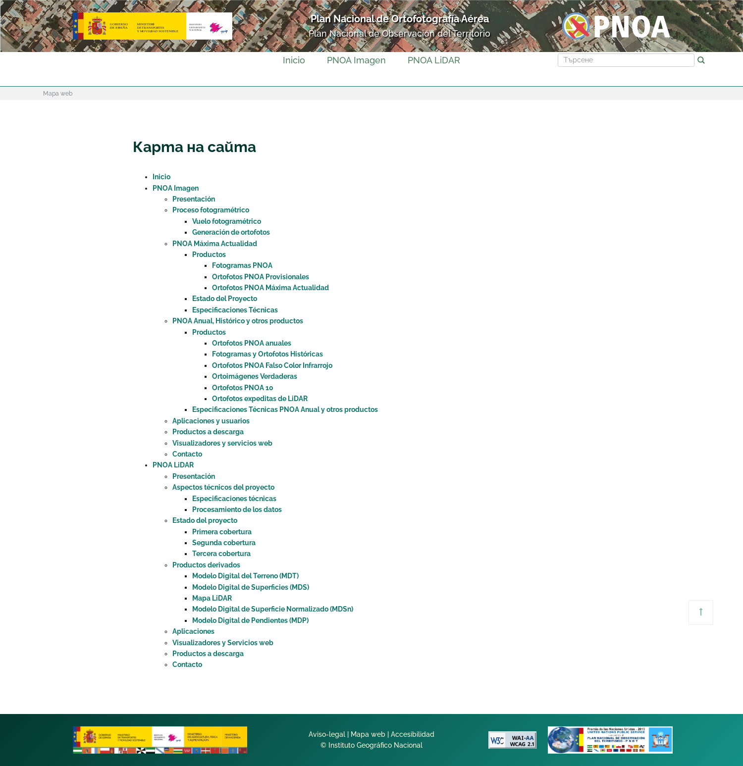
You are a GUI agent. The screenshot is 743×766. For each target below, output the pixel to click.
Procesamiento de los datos (237, 509)
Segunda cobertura (224, 543)
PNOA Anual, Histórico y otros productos (237, 321)
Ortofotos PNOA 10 (242, 388)
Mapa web (368, 734)
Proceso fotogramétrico (210, 210)
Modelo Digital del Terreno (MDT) (245, 576)
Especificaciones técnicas (234, 499)
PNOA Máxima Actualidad (214, 244)
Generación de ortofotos (231, 232)
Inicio (294, 60)
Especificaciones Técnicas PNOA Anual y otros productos (285, 409)
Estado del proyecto (204, 520)
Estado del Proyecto (224, 299)
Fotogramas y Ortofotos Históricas (267, 354)
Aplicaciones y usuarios (211, 421)
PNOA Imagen (356, 60)
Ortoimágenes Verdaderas (254, 376)
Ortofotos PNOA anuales (251, 343)
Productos (209, 254)
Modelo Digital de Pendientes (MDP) (250, 620)
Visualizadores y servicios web (222, 443)
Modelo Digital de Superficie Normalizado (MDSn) (272, 609)
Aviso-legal (327, 734)
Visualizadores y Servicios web (222, 643)
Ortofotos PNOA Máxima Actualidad (270, 288)
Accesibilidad (412, 734)
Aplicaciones (193, 631)
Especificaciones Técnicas (235, 310)
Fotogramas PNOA (242, 265)
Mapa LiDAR (212, 598)
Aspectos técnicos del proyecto (223, 487)
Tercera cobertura (221, 554)
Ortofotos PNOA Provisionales (260, 277)
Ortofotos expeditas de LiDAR (260, 399)
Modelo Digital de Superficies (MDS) (250, 587)
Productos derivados (206, 565)
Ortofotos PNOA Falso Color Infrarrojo (272, 365)
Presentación (193, 199)
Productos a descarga (208, 432)
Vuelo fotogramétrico (226, 221)
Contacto (187, 454)
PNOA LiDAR (434, 60)
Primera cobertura (222, 532)
